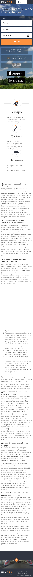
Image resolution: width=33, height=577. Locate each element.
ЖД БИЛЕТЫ (21, 2)
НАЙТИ (16, 42)
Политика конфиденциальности (24, 575)
